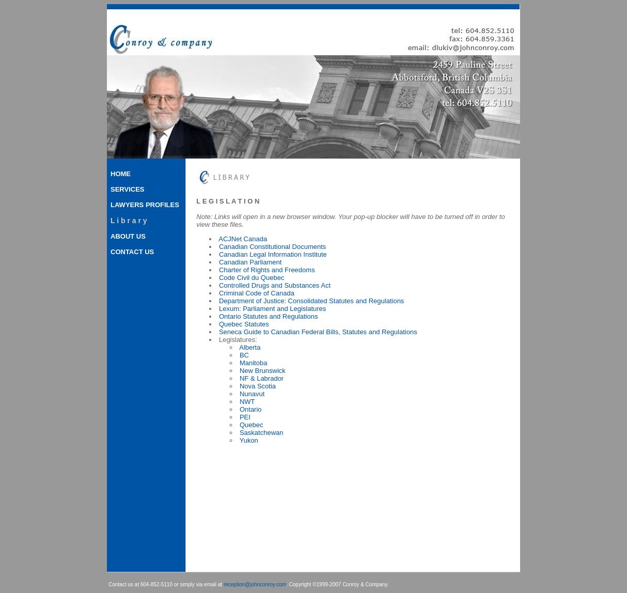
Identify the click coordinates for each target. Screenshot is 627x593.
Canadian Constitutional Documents (272, 247)
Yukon (249, 440)
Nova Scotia (258, 386)
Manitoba (253, 363)
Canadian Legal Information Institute (273, 254)
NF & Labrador (262, 378)
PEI (245, 417)
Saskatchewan (262, 432)
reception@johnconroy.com (255, 584)
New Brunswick (263, 370)
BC (244, 355)
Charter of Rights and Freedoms (267, 270)
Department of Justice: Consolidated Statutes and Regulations (311, 301)
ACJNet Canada (242, 239)
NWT (247, 401)
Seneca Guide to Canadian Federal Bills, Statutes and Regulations (318, 332)
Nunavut (252, 394)
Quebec (251, 425)
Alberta (249, 347)
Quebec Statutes (244, 324)
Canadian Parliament (250, 262)
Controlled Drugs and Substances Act (275, 285)
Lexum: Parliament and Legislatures (272, 309)
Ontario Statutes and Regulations (268, 316)
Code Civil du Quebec (251, 278)
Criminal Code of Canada (256, 293)
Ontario (251, 409)
